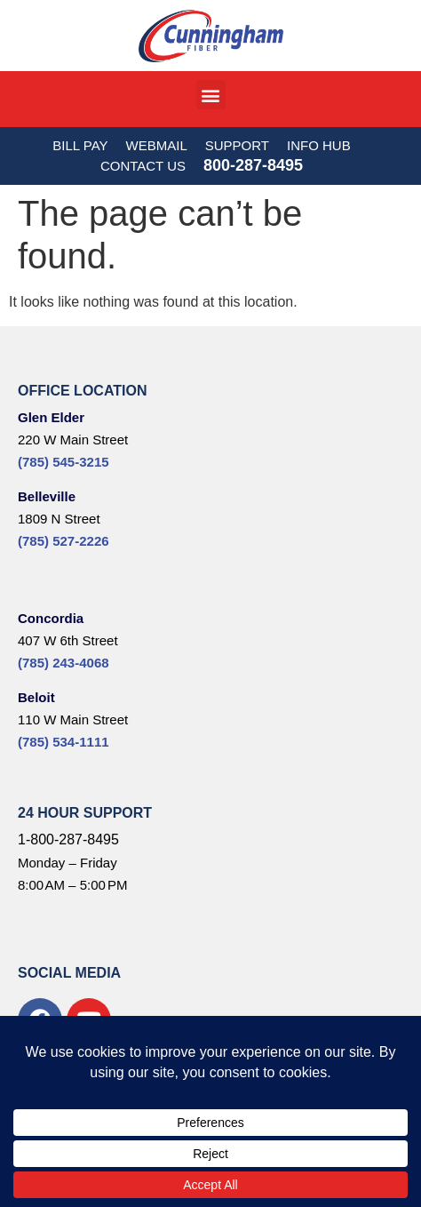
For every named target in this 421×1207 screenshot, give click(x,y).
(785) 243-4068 (63, 662)
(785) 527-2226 (63, 540)
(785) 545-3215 (63, 461)
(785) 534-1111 (63, 741)
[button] (211, 94)
